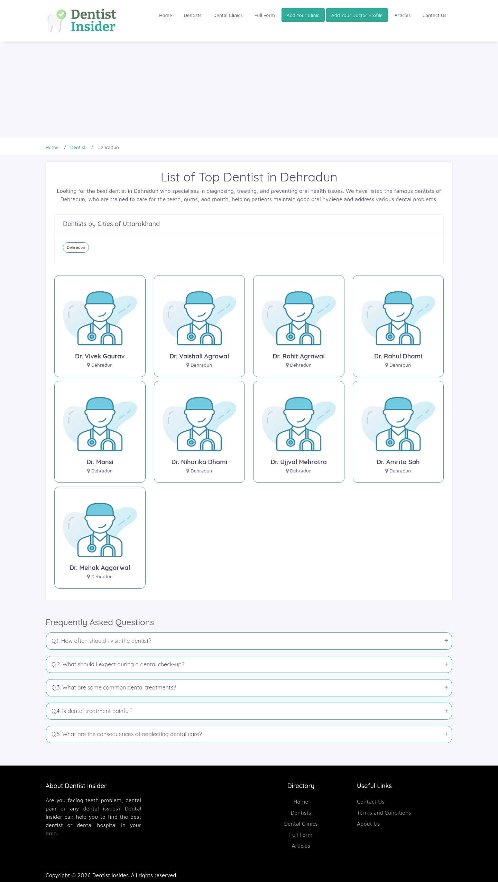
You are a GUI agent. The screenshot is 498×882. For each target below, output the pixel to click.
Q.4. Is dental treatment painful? (92, 710)
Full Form (265, 15)
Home (165, 15)
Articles (403, 15)
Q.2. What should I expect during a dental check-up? (118, 664)
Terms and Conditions (384, 812)
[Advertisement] (207, 89)
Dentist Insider (110, 875)
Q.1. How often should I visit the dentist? (101, 640)
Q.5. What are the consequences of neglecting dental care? (127, 734)
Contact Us (434, 15)
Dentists (193, 15)
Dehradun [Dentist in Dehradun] (76, 247)
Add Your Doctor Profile (357, 15)
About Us (368, 823)
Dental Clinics (228, 15)
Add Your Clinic (303, 15)
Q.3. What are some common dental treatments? (114, 687)
